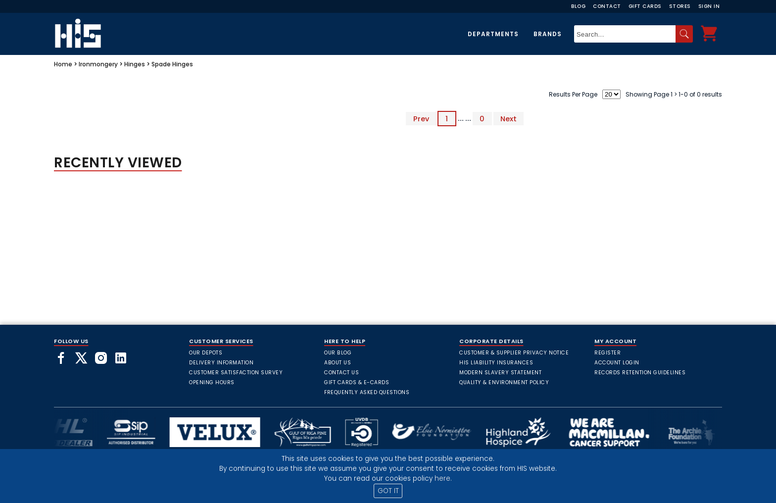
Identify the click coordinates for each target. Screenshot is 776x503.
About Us (337, 362)
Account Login (616, 362)
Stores (680, 6)
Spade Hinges (172, 64)
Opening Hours (212, 382)
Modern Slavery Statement (500, 372)
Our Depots (205, 352)
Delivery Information (221, 362)
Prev (421, 118)
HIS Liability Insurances (496, 362)
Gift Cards (645, 6)
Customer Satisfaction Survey (236, 372)
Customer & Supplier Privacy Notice (514, 352)
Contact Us (341, 372)
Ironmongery (98, 64)
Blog (578, 6)
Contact (607, 6)
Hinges (134, 64)
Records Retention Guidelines (639, 372)
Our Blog (337, 352)
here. (443, 478)
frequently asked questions (366, 392)
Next (508, 118)
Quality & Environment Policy (504, 382)
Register (607, 352)
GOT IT (388, 491)
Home (63, 64)
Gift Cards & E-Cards (356, 382)
